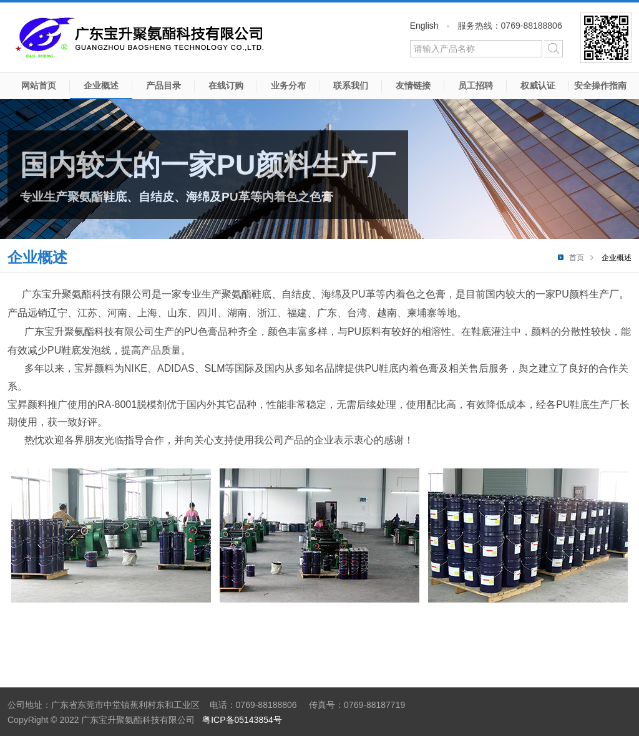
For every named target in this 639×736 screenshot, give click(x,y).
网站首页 (38, 85)
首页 (576, 257)
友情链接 (413, 85)
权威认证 (537, 85)
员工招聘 (475, 85)
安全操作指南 (600, 85)
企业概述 (101, 85)
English (424, 26)
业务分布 (288, 85)
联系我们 (350, 85)
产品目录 (163, 85)
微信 (606, 37)
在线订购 (225, 85)
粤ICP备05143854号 (242, 720)
